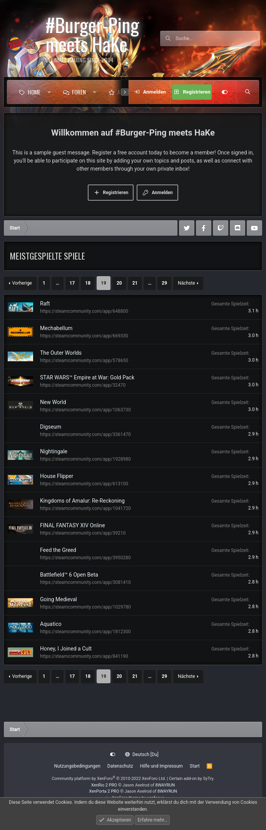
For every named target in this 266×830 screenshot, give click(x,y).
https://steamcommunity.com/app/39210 (82, 533)
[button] (49, 92)
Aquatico (51, 624)
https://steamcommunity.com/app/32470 (82, 385)
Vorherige (22, 283)
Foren (79, 91)
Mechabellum (56, 328)
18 (87, 283)
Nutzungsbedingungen (77, 766)
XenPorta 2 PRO (104, 791)
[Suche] (218, 38)
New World (53, 402)
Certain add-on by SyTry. (191, 778)
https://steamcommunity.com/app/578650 (84, 360)
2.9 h (253, 434)
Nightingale (53, 451)
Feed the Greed (58, 550)
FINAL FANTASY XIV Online (72, 525)
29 (164, 283)
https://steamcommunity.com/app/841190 (84, 656)
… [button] (57, 283)
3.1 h (253, 311)
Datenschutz (120, 766)
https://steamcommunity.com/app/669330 (84, 336)
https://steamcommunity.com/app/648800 (84, 311)
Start (195, 766)
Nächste (186, 283)
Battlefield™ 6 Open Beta (69, 575)
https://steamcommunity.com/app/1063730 (85, 409)
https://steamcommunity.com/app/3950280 (85, 557)
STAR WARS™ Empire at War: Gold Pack (87, 377)
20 (119, 283)
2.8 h (253, 582)
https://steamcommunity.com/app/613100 (84, 483)
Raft (45, 303)
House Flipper (56, 476)
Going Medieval (58, 599)
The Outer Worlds (61, 353)
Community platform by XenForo (109, 778)
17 (72, 283)
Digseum (50, 427)
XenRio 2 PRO (104, 785)
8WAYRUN (165, 785)
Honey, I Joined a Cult (66, 649)
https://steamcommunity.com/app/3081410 (85, 582)
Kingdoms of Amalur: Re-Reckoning (82, 501)
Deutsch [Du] (141, 754)
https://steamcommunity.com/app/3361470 (85, 434)
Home (34, 91)
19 (103, 283)
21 (135, 283)
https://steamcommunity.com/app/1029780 (85, 607)
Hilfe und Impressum (161, 766)
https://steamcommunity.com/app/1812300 (85, 631)
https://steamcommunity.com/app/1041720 (85, 508)
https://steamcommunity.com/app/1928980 (85, 459)
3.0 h (253, 335)
